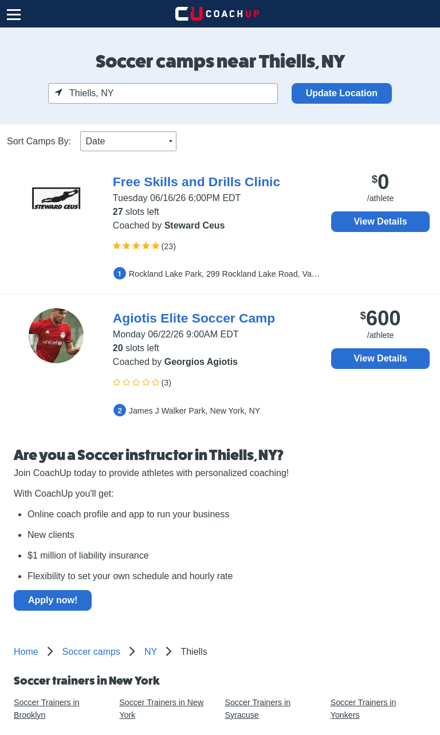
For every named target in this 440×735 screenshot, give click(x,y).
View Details (380, 221)
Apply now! (52, 600)
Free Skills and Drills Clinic (196, 181)
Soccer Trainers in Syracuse (257, 708)
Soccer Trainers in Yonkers (363, 708)
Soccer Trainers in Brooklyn (47, 708)
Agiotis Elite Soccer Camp (194, 317)
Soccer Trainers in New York (161, 708)
